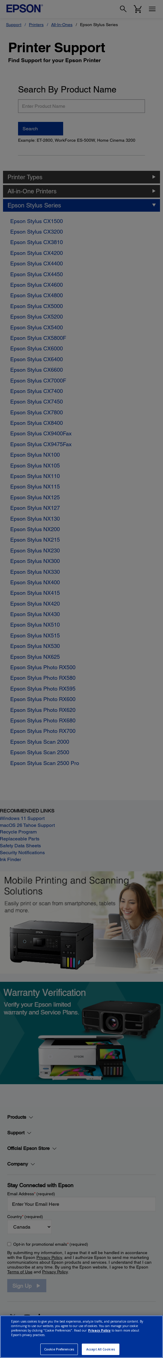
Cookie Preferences (59, 1349)
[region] (81, 1336)
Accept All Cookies (100, 1349)
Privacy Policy (99, 1330)
